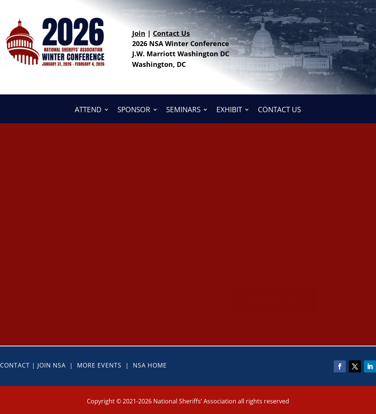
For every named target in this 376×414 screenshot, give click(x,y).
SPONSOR (133, 110)
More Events (99, 365)
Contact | (18, 365)
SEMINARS (183, 110)
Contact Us (171, 33)
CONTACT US (279, 110)
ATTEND (88, 110)
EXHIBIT (229, 110)
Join (138, 33)
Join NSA (51, 365)
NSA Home (150, 365)
